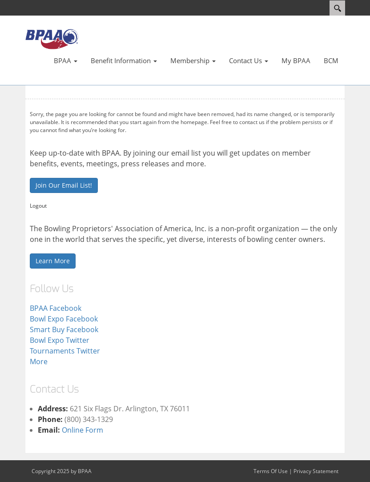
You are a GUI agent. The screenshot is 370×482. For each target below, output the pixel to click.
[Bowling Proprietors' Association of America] (51, 39)
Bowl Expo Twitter (59, 340)
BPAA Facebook (55, 308)
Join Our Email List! (64, 185)
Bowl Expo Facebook (64, 319)
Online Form (82, 430)
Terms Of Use (270, 471)
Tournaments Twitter (65, 351)
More (39, 361)
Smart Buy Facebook (64, 329)
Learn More (53, 261)
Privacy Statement (316, 471)
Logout (38, 205)
